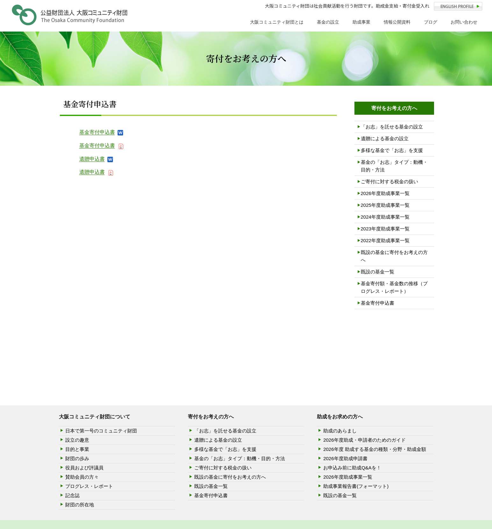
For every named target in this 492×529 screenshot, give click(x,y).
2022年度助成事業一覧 (385, 240)
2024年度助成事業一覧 (385, 217)
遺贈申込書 (92, 159)
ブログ (430, 22)
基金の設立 (328, 22)
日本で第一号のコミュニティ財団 (101, 430)
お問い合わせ (464, 22)
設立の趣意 (77, 440)
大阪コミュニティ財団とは (276, 22)
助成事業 (361, 22)
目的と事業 (77, 449)
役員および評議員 (84, 467)
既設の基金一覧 (377, 271)
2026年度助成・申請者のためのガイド (364, 440)
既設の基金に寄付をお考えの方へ (394, 256)
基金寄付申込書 (97, 132)
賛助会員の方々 (82, 477)
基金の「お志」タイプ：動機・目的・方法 (394, 165)
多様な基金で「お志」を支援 (392, 150)
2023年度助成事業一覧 (385, 228)
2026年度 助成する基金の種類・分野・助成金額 (374, 449)
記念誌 (72, 495)
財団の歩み (77, 458)
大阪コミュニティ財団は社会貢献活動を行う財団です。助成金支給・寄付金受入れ (347, 6)
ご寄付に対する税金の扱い (389, 181)
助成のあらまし (340, 430)
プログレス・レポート (89, 486)
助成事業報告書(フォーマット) (356, 486)
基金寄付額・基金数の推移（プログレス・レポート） (394, 287)
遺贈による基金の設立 (385, 138)
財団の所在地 (79, 504)
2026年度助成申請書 (345, 458)
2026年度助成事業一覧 (385, 193)
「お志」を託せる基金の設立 (392, 126)
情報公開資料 (397, 22)
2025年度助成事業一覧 (385, 205)
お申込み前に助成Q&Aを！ (352, 467)
